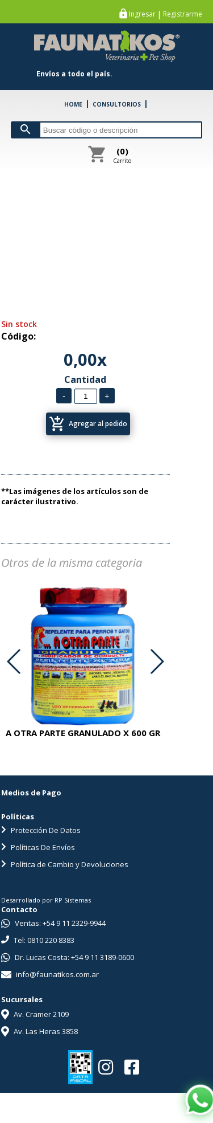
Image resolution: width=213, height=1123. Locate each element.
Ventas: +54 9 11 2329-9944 (53, 923)
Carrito (122, 155)
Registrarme (182, 14)
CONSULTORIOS (117, 104)
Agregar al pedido (88, 423)
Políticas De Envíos (38, 847)
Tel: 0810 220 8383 (37, 940)
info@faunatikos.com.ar (50, 974)
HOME (73, 104)
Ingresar (142, 14)
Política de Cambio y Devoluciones (64, 864)
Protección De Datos (41, 830)
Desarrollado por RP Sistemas (46, 900)
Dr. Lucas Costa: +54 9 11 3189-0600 (67, 957)
